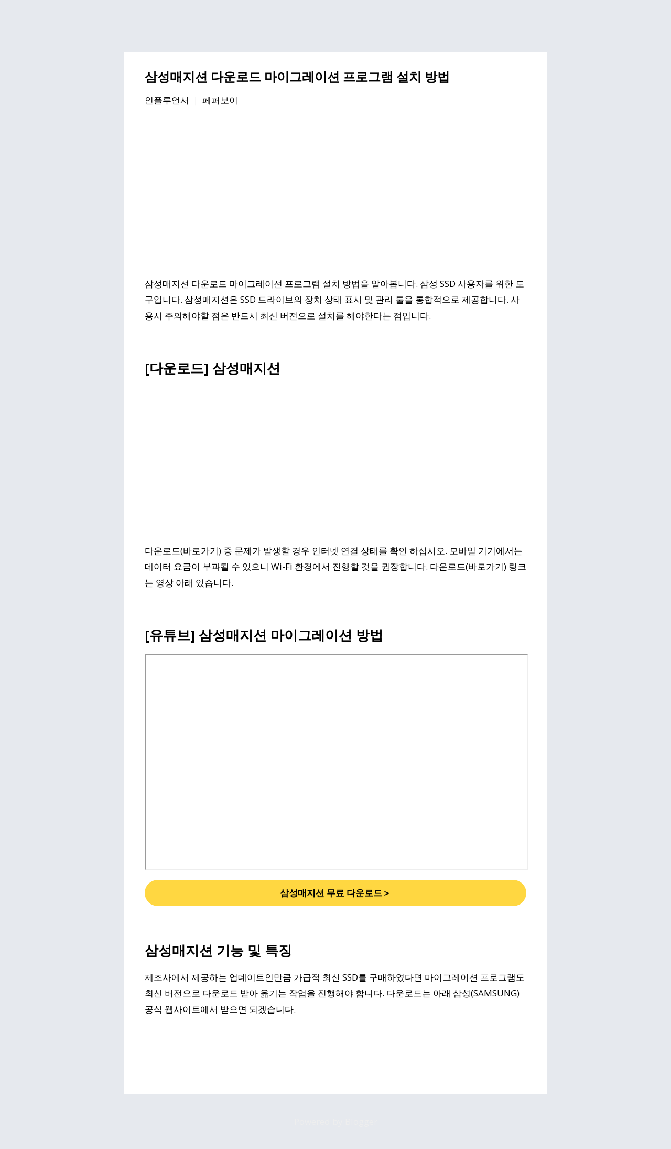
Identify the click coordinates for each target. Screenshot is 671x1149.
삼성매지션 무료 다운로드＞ (335, 893)
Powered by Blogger (335, 1121)
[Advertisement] (335, 193)
